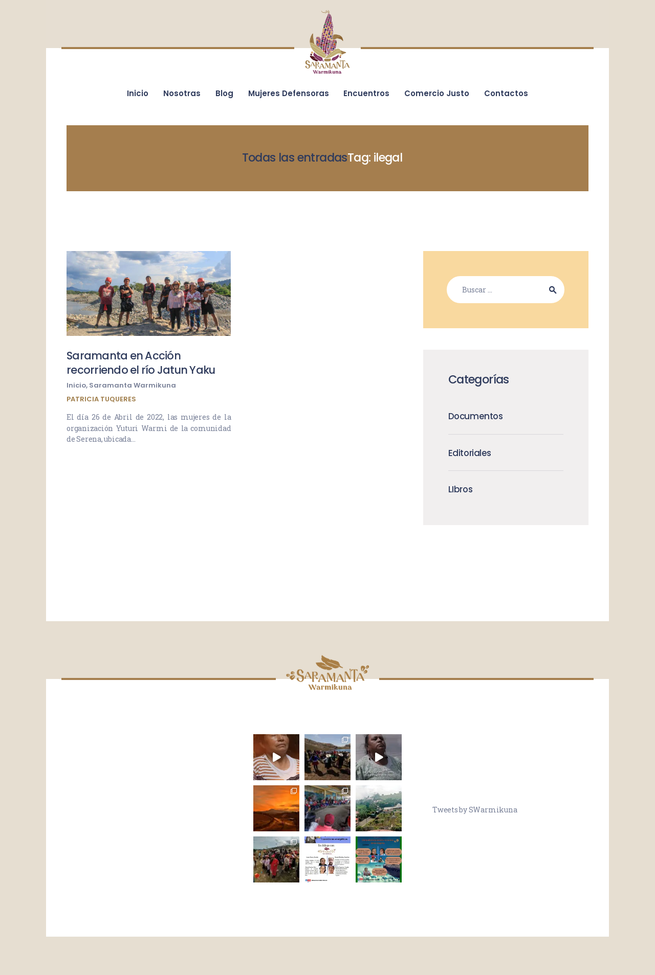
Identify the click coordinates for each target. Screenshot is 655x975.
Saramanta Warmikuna (132, 385)
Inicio (76, 385)
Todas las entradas (294, 157)
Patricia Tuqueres (101, 399)
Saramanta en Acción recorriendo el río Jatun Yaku (141, 363)
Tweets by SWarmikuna (474, 809)
